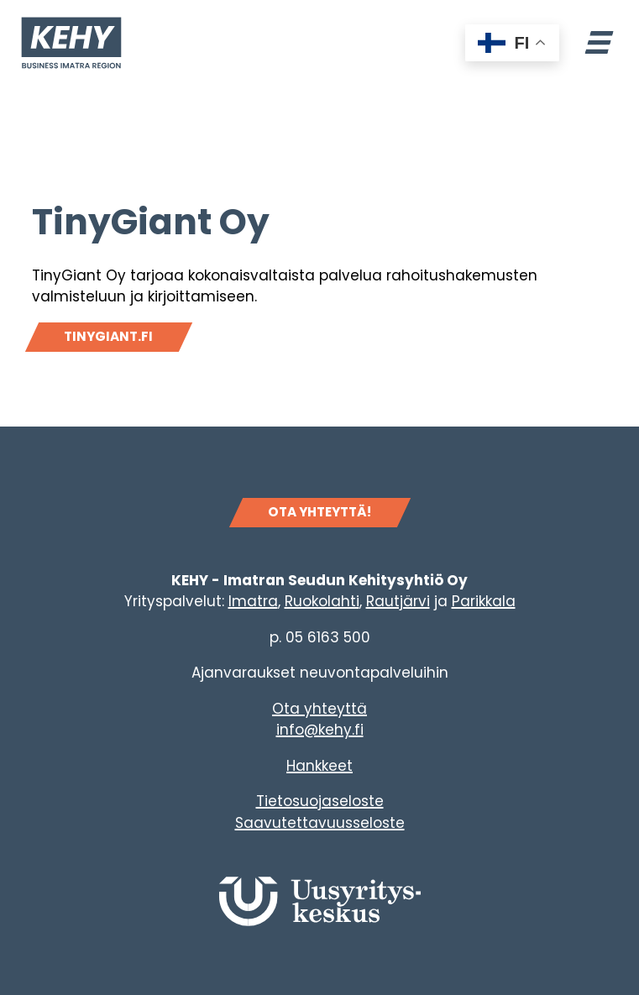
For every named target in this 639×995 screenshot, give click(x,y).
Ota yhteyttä (319, 709)
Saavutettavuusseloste (320, 823)
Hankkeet (319, 766)
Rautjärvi (398, 601)
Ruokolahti (322, 601)
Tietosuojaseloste (320, 801)
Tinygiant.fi (108, 336)
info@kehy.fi (320, 730)
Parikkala (484, 601)
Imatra (253, 601)
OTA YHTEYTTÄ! (319, 512)
